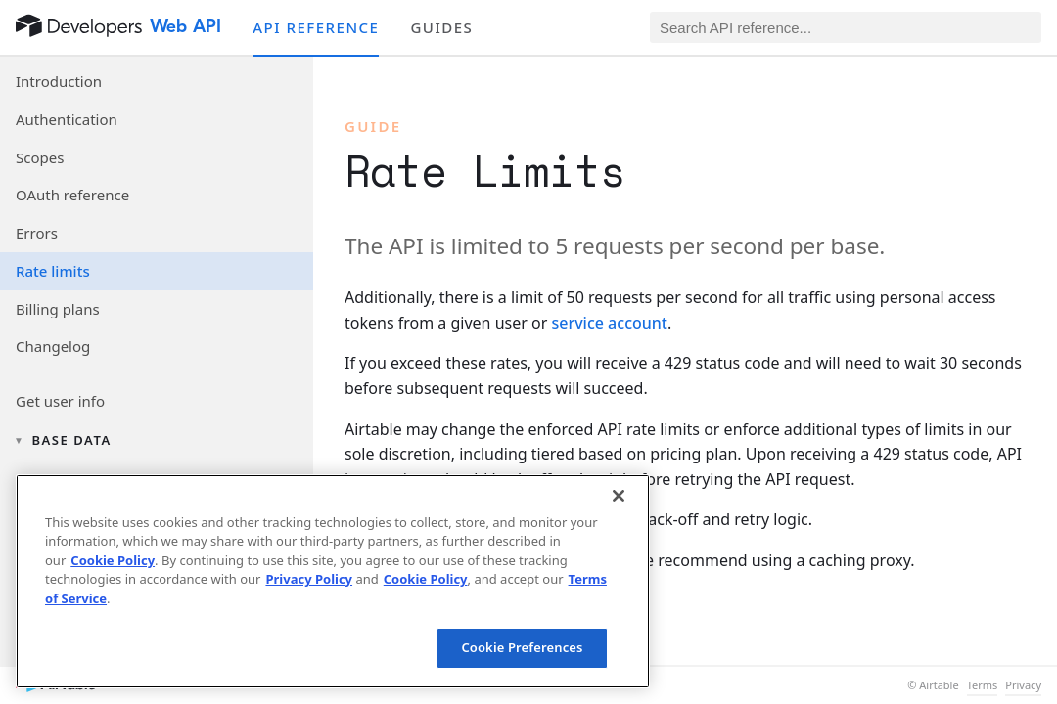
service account (609, 322)
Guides (441, 27)
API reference (316, 27)
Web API (185, 26)
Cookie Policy (112, 560)
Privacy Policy (308, 579)
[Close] (618, 495)
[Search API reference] (845, 27)
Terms (982, 685)
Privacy (1023, 685)
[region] (333, 581)
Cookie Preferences (521, 647)
